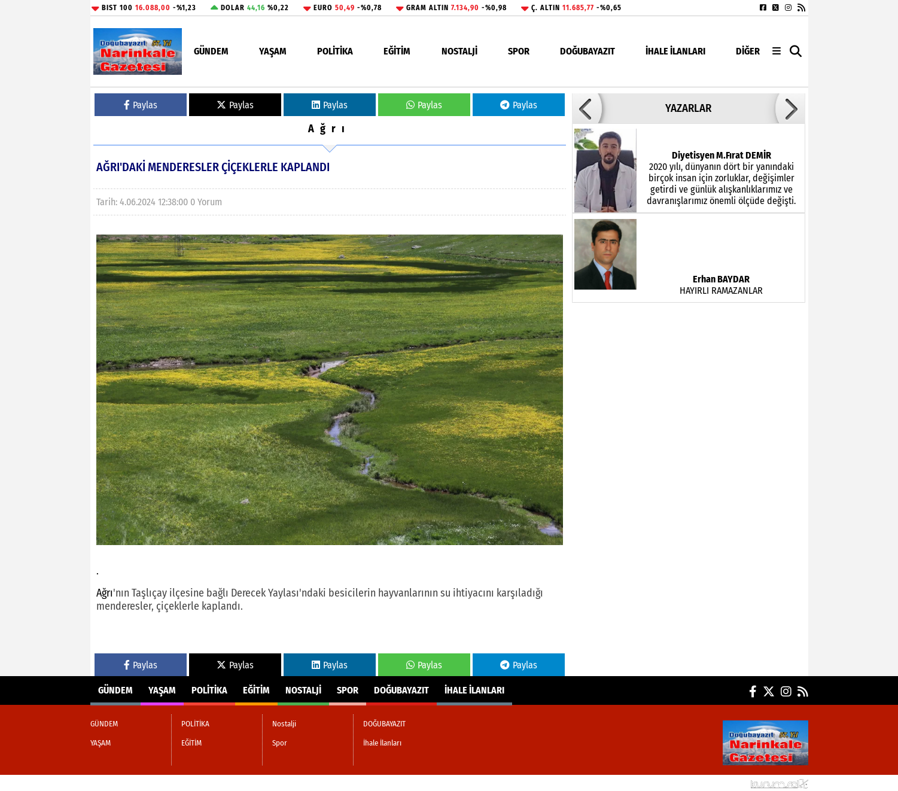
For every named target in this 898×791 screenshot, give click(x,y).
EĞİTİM (396, 51)
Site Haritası (119, 783)
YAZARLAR (688, 108)
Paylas (140, 105)
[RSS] (801, 8)
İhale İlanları (675, 51)
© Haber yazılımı (745, 783)
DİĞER (748, 51)
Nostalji (459, 51)
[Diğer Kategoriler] (776, 51)
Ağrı (329, 128)
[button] (796, 51)
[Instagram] (788, 8)
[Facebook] (763, 8)
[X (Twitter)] (775, 8)
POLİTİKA (335, 51)
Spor (518, 51)
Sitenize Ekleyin (183, 783)
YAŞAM (273, 51)
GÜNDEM (211, 51)
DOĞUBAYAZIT (587, 51)
